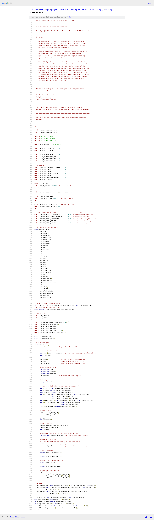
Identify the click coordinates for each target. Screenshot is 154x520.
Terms (23, 517)
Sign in (150, 3)
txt (146, 517)
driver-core (63, 9)
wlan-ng (108, 9)
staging (100, 9)
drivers (92, 9)
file (69, 17)
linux (31, 9)
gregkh (54, 9)
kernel (43, 9)
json (150, 517)
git (48, 9)
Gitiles (12, 517)
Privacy (17, 517)
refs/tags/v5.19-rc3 (78, 9)
